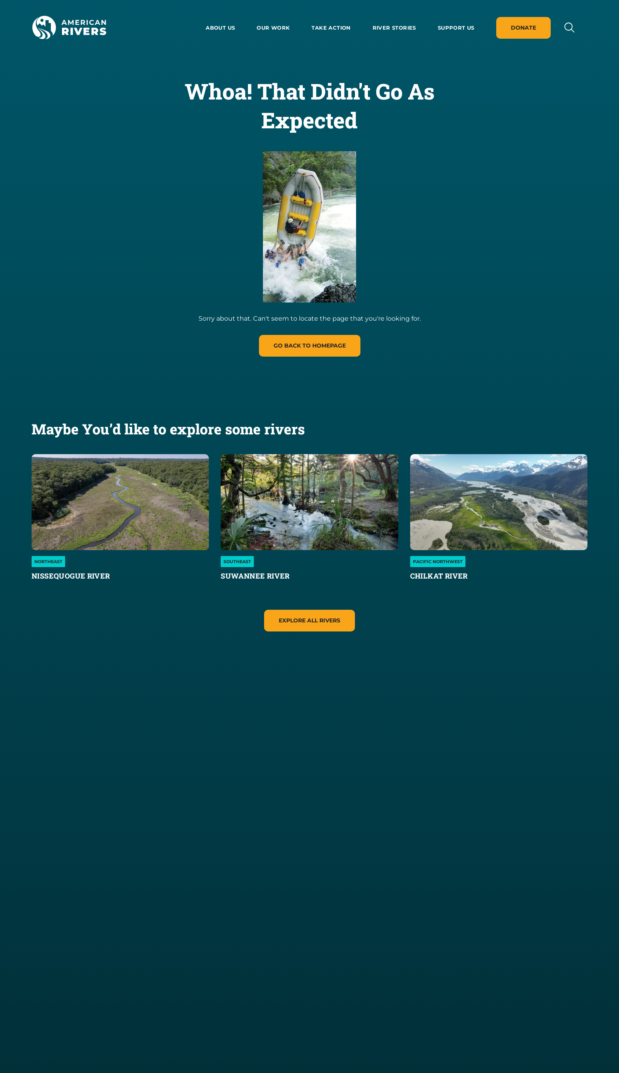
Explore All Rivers (309, 620)
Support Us (456, 27)
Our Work (273, 27)
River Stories (394, 27)
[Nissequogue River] (120, 502)
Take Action (331, 27)
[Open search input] (569, 27)
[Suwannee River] (309, 502)
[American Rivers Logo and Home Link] (69, 27)
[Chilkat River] (498, 502)
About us (220, 27)
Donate (523, 27)
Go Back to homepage (310, 345)
